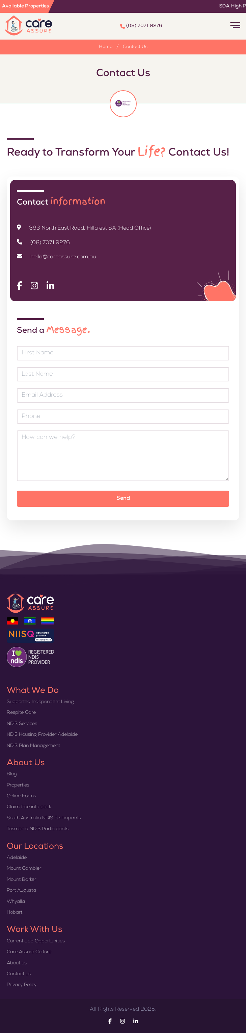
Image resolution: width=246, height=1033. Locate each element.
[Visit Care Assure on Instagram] (34, 286)
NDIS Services (22, 724)
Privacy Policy (21, 985)
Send (123, 498)
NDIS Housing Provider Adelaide (42, 734)
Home (105, 47)
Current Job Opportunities (36, 941)
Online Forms (21, 796)
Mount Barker (21, 879)
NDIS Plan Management (33, 746)
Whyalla (16, 901)
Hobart (14, 912)
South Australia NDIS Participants (44, 818)
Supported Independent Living (40, 702)
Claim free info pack (29, 807)
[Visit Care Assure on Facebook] (19, 286)
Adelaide (17, 857)
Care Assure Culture (29, 952)
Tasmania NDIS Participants (38, 829)
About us (17, 963)
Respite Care (21, 712)
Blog (12, 774)
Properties (18, 785)
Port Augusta (21, 890)
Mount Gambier (24, 868)
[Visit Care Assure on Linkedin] (50, 286)
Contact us (19, 974)
